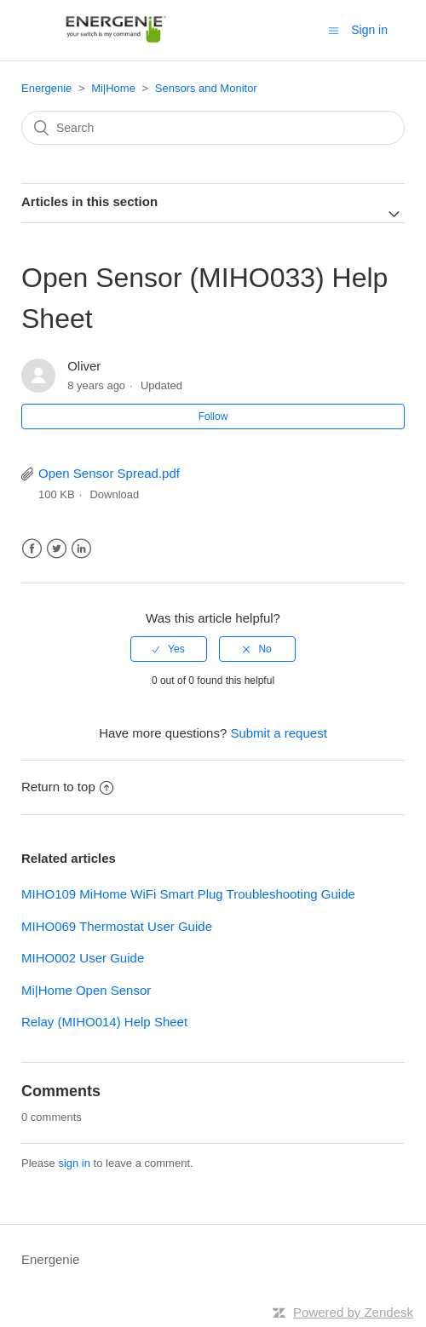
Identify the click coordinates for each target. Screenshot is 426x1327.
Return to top (67, 786)
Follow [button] (213, 416)
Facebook (32, 549)
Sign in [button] (369, 30)
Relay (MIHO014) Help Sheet (104, 1021)
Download (114, 494)
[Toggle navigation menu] (333, 30)
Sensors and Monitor (206, 88)
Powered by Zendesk (353, 1312)
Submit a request (278, 733)
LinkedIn (81, 549)
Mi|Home (113, 88)
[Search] (213, 128)
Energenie (46, 88)
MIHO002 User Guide (82, 958)
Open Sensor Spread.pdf (109, 473)
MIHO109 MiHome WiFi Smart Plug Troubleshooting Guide (188, 894)
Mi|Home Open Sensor (86, 990)
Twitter (56, 549)
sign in (74, 1163)
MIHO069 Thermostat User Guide (116, 926)
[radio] (168, 649)
